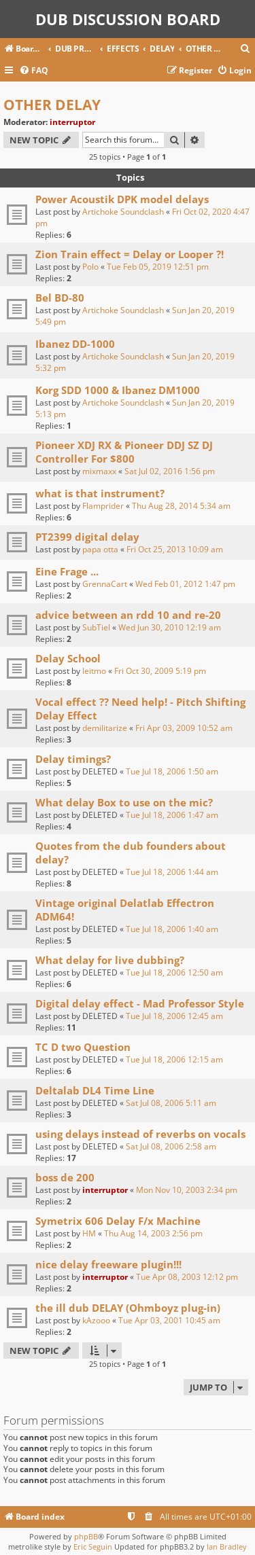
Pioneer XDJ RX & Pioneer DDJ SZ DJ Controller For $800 (124, 451)
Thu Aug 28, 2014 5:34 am (181, 506)
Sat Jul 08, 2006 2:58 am (171, 1146)
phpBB (86, 1536)
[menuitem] (245, 49)
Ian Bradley (227, 1546)
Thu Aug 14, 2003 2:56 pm (153, 1233)
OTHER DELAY (52, 104)
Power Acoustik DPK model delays (122, 199)
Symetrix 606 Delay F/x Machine (118, 1221)
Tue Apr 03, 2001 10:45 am (169, 1320)
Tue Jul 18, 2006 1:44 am (172, 872)
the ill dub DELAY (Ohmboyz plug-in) (127, 1308)
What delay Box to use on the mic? (124, 802)
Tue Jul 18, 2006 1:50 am (172, 771)
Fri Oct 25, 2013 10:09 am (174, 549)
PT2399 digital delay (87, 536)
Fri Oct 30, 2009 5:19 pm (160, 671)
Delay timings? (73, 759)
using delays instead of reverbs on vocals (140, 1134)
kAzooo (96, 1320)
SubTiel (96, 627)
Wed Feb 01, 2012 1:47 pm (185, 584)
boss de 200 (65, 1177)
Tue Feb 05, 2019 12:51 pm (158, 266)
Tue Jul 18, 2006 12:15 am (174, 1059)
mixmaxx (99, 471)
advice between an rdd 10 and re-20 (128, 615)
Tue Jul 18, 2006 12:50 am (174, 972)
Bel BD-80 (59, 297)
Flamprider (103, 506)
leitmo (94, 671)
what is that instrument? (100, 493)
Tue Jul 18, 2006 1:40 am (172, 929)
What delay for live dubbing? (109, 960)
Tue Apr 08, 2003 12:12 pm (187, 1277)
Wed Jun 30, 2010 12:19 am (169, 627)
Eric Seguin (92, 1546)
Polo (90, 266)
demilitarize (104, 728)
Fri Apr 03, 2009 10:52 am (184, 728)
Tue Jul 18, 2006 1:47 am (172, 815)
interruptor (72, 122)
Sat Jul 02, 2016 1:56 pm (169, 471)
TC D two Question (83, 1047)
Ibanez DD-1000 (75, 344)
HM (89, 1233)
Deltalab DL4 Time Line (94, 1090)
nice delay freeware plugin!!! (108, 1264)
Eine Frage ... (67, 571)
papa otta (100, 549)
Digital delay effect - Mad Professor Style (139, 1003)
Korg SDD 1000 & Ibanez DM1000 (117, 390)
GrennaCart (104, 584)
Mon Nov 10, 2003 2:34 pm (186, 1190)
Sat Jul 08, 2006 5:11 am (171, 1103)
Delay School (68, 658)
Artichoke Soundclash (123, 211)
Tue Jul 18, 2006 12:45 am (174, 1016)
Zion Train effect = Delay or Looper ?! (129, 254)
